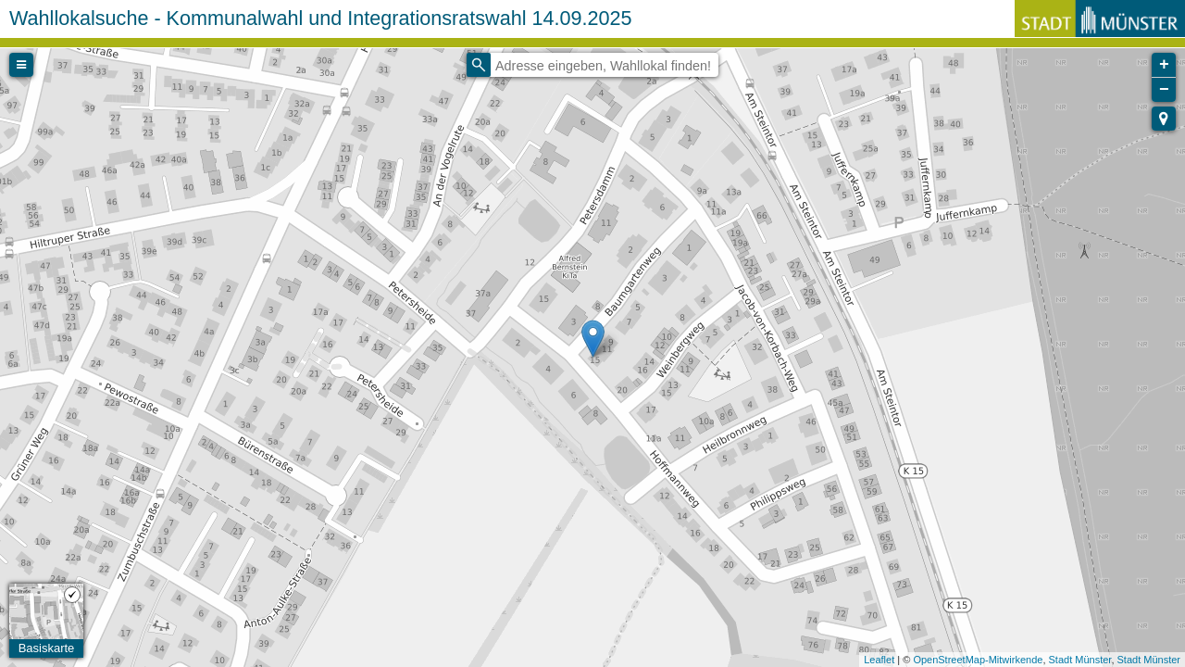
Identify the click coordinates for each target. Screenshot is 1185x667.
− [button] (1164, 90)
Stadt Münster (1080, 659)
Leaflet (879, 659)
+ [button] (1164, 65)
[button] (1164, 119)
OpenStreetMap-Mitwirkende (977, 659)
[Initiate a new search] (479, 65)
